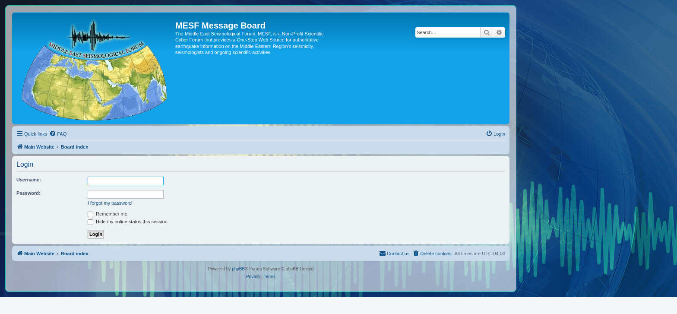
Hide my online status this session (128, 221)
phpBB (238, 268)
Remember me (107, 213)
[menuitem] (57, 134)
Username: (28, 179)
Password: (28, 193)
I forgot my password (110, 203)
